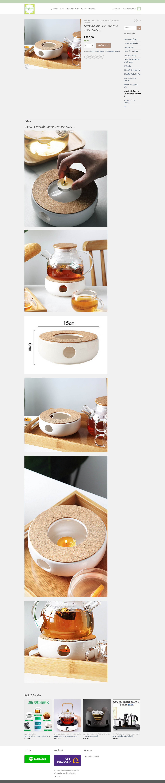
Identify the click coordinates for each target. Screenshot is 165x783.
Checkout (70, 9)
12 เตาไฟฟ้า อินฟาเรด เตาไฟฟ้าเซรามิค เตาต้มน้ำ (105, 52)
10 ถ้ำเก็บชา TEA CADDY (130, 79)
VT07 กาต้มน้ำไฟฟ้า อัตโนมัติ (123, 736)
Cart (77, 9)
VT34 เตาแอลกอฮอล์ (90, 736)
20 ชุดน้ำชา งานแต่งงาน (129, 101)
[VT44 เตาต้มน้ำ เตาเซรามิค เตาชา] (67, 715)
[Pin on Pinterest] (98, 57)
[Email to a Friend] (94, 57)
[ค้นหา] (51, 9)
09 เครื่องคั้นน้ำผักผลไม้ (132, 74)
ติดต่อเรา (84, 9)
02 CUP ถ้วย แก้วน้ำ (131, 43)
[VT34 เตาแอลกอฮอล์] (97, 715)
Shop (62, 9)
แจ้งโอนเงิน (91, 9)
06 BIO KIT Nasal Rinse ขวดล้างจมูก (132, 61)
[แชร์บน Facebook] (86, 57)
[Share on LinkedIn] (102, 57)
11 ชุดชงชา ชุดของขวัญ (130, 86)
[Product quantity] (89, 45)
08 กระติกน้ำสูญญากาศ (132, 70)
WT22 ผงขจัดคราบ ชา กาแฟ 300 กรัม (37, 736)
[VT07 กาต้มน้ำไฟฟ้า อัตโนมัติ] (126, 715)
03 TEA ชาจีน (128, 47)
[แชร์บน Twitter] (90, 57)
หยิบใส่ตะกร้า (103, 45)
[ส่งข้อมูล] (139, 28)
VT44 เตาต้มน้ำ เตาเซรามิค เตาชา (65, 736)
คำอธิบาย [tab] (27, 121)
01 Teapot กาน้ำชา (130, 40)
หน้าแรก (56, 9)
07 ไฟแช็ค (127, 66)
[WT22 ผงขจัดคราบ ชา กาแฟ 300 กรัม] (38, 715)
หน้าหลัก (87, 21)
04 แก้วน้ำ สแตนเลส (131, 51)
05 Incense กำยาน (130, 55)
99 (125, 107)
